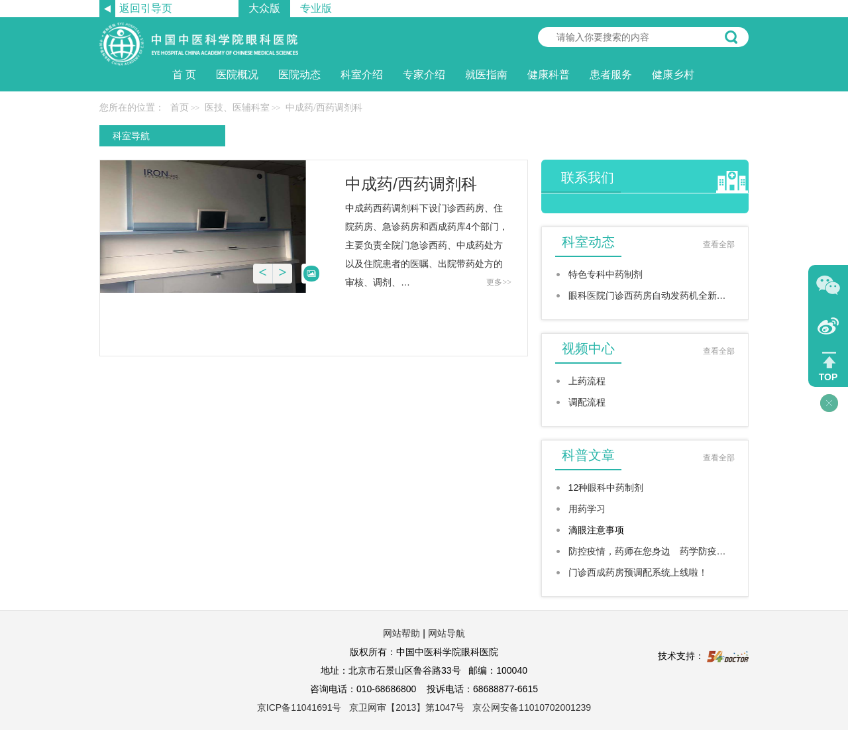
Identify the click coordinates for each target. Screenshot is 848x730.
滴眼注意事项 (596, 530)
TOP (828, 377)
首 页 (184, 74)
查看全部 (719, 244)
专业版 (316, 8)
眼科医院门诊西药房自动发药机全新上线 (651, 295)
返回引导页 (145, 8)
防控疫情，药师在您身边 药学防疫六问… (651, 551)
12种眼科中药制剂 (606, 487)
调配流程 (587, 402)
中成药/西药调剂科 (411, 184)
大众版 (264, 8)
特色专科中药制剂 (605, 274)
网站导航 (446, 633)
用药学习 (587, 508)
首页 (179, 108)
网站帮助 (401, 633)
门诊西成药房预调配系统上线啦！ (638, 572)
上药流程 (587, 381)
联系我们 (587, 177)
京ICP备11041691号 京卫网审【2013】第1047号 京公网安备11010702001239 (424, 707)
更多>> (498, 282)
